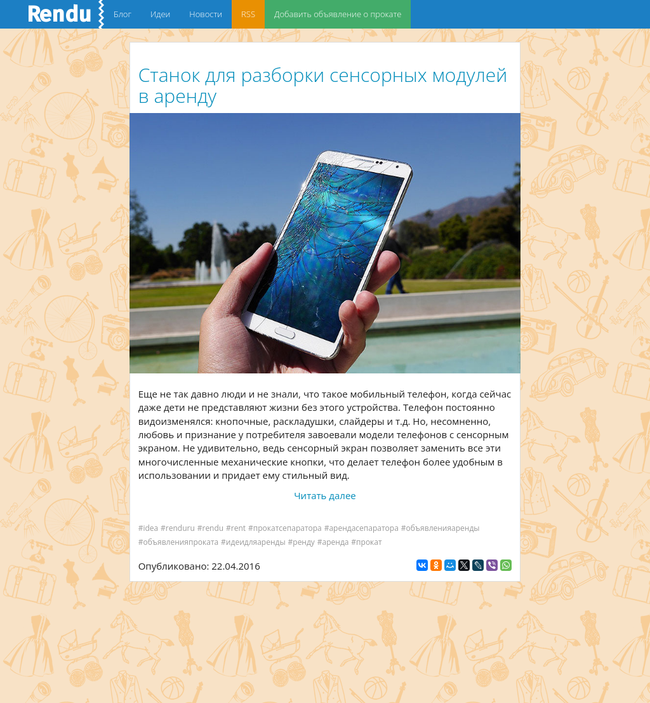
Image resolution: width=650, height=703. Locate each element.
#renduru (178, 528)
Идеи (160, 14)
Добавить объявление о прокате (337, 14)
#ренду (301, 542)
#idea (148, 528)
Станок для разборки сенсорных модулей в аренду (323, 85)
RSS (248, 14)
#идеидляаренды (253, 542)
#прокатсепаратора (285, 528)
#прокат (366, 542)
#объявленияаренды (440, 528)
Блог (122, 14)
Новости (205, 14)
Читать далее (325, 495)
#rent (236, 528)
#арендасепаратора (361, 528)
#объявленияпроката (178, 542)
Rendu (59, 14)
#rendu (210, 528)
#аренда (333, 542)
